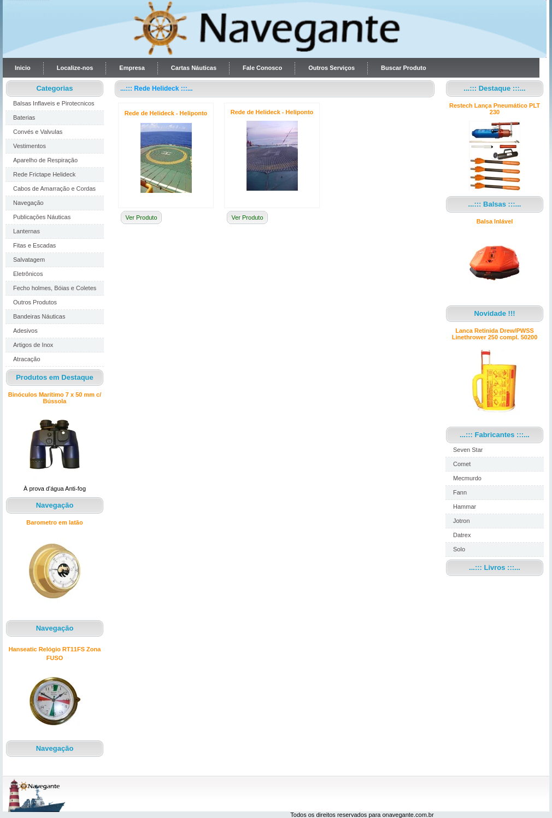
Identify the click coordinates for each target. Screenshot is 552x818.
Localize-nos (75, 67)
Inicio (23, 67)
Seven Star (468, 449)
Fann (460, 492)
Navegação (28, 202)
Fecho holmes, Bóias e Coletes (54, 288)
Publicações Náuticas (42, 217)
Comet (462, 464)
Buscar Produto (403, 67)
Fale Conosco (262, 67)
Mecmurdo (467, 478)
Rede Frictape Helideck (44, 174)
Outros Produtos (35, 302)
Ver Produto (141, 217)
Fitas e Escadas (34, 245)
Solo (459, 549)
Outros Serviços (331, 67)
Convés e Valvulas (37, 131)
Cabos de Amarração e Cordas (54, 188)
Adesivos (25, 330)
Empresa (131, 67)
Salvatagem (29, 259)
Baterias (24, 117)
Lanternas (26, 231)
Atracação (26, 359)
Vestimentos (29, 146)
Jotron (461, 520)
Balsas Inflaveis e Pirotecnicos (54, 103)
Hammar (464, 506)
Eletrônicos (28, 273)
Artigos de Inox (33, 345)
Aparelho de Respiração (45, 160)
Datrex (462, 535)
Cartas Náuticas (193, 67)
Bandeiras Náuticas (39, 316)
